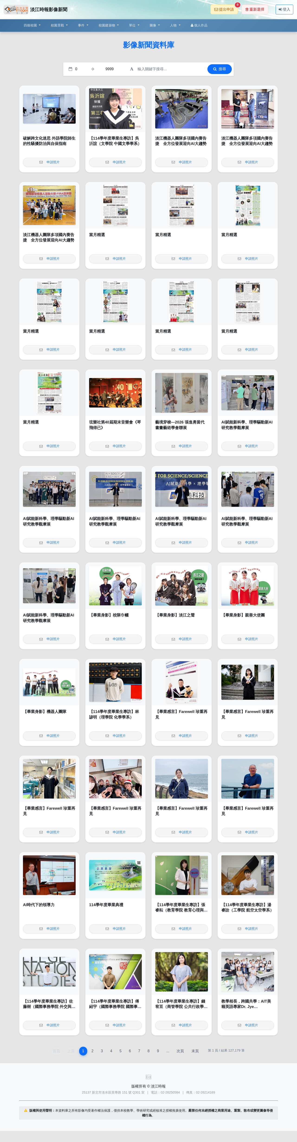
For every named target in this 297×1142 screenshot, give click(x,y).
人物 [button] (174, 25)
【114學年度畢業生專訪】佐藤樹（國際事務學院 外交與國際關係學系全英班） (49, 1006)
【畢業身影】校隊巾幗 (109, 615)
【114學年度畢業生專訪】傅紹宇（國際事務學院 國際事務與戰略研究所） (115, 1006)
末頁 (195, 1051)
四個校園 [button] (31, 25)
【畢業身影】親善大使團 (243, 615)
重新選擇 (254, 9)
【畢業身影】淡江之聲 (175, 615)
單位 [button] (133, 25)
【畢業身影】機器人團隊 (44, 711)
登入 (284, 9)
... (167, 1051)
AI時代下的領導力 (39, 905)
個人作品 (199, 25)
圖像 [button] (153, 25)
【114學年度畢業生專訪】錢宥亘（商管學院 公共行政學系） (180, 1006)
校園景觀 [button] (58, 25)
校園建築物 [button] (107, 25)
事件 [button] (82, 25)
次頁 (180, 1051)
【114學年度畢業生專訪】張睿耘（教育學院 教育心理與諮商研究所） (181, 910)
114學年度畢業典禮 (106, 905)
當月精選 (97, 235)
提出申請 (226, 8)
